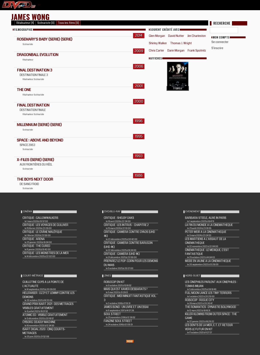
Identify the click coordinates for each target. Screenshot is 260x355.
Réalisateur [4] (25, 23)
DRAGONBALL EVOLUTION (37, 54)
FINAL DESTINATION (33, 105)
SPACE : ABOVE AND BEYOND (40, 140)
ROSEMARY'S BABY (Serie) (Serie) (44, 39)
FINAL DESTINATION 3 (34, 70)
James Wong (30, 16)
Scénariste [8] (45, 23)
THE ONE (24, 89)
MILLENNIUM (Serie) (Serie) (39, 124)
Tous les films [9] (68, 23)
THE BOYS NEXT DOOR (35, 179)
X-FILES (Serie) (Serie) (35, 159)
